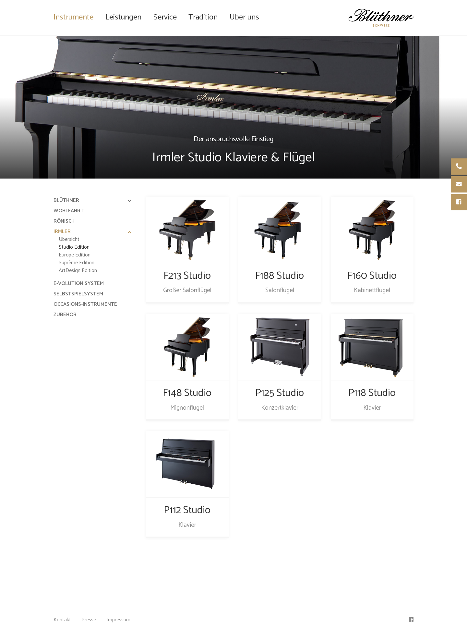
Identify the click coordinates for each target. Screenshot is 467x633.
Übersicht (69, 239)
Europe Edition (74, 255)
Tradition (203, 17)
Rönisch (64, 221)
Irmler (62, 231)
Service (165, 17)
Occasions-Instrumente (85, 304)
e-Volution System (79, 283)
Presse (88, 619)
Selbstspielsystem (78, 294)
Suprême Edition (76, 262)
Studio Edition (74, 247)
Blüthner (66, 200)
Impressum (118, 619)
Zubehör (65, 314)
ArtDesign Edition (78, 270)
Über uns (244, 17)
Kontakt (62, 619)
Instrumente (73, 17)
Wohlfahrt (69, 210)
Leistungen (123, 17)
